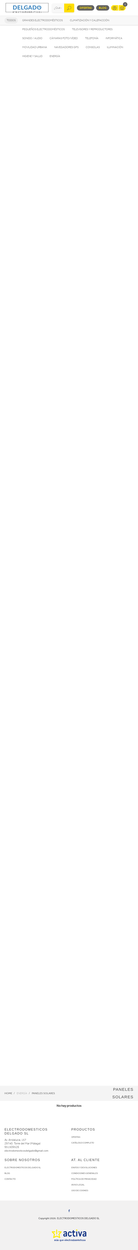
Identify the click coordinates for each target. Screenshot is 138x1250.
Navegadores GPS (66, 47)
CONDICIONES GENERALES (84, 1173)
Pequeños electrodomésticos (43, 29)
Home (8, 1093)
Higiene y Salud (32, 56)
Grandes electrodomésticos (42, 20)
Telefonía (91, 38)
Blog (103, 8)
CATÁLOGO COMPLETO (82, 1143)
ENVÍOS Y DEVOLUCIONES (84, 1167)
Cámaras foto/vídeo (64, 38)
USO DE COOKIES (79, 1190)
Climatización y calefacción (89, 20)
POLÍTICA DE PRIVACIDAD (84, 1179)
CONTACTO (10, 1179)
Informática (114, 38)
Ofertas (86, 8)
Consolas (93, 47)
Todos (11, 20)
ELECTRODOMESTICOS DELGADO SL (22, 1167)
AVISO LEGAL (78, 1184)
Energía (55, 56)
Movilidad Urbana (34, 47)
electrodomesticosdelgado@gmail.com (26, 1150)
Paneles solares (43, 1093)
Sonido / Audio (32, 38)
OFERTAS (75, 1137)
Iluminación (115, 47)
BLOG (7, 1173)
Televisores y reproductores (92, 29)
